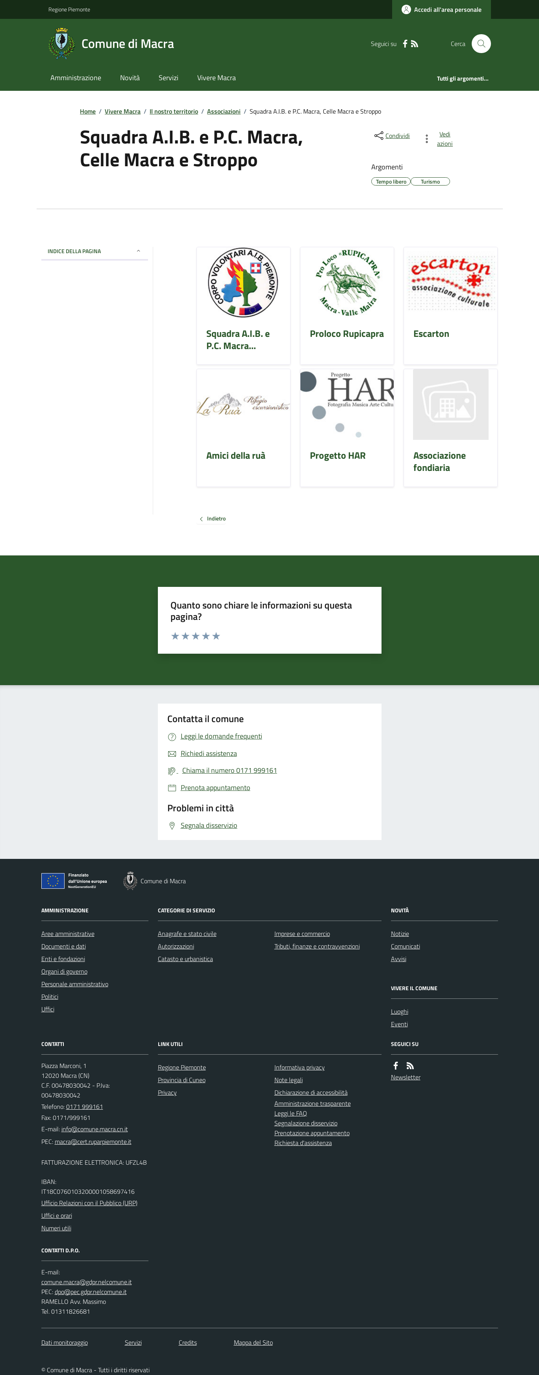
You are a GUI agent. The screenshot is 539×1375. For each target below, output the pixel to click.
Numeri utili (56, 1228)
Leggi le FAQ (290, 1113)
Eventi (399, 1024)
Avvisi (398, 958)
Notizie (400, 933)
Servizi (168, 77)
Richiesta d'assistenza (303, 1142)
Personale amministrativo (74, 984)
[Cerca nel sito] (478, 43)
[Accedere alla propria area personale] (441, 9)
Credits (188, 1342)
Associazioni (224, 111)
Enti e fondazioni (63, 958)
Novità (130, 77)
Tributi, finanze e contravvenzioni (317, 946)
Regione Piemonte (69, 9)
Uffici (47, 1009)
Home (88, 111)
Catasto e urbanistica (185, 958)
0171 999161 (84, 1106)
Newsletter (405, 1077)
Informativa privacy (299, 1067)
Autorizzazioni (176, 946)
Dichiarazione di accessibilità (311, 1092)
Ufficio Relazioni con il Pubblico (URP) (89, 1203)
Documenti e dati (63, 946)
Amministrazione (75, 77)
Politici (49, 996)
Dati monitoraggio (64, 1342)
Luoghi (399, 1011)
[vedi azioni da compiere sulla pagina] (439, 138)
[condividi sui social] (391, 135)
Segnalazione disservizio (305, 1123)
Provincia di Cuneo (182, 1080)
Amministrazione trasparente (312, 1103)
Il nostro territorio (174, 111)
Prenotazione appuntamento (312, 1133)
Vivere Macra (216, 77)
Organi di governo (64, 971)
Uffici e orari (56, 1215)
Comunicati (405, 946)
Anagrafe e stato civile (187, 933)
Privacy (167, 1092)
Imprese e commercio (302, 933)
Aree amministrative (67, 933)
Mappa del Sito (253, 1342)
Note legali (288, 1080)
